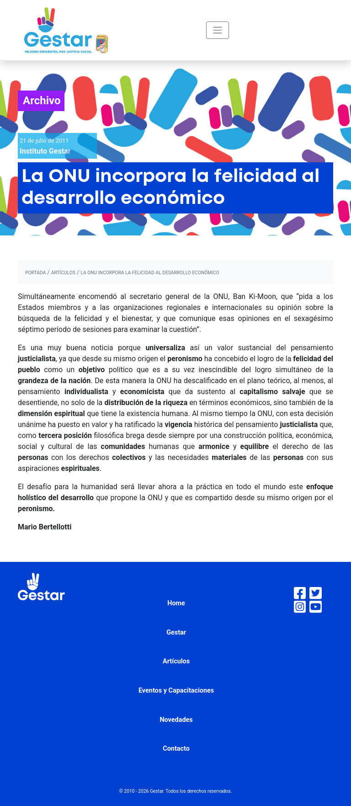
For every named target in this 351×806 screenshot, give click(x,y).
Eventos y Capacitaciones (176, 690)
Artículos (176, 661)
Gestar (176, 632)
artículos (63, 273)
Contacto (176, 749)
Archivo (42, 100)
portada (35, 273)
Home (176, 603)
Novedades (176, 720)
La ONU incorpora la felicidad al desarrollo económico (149, 273)
